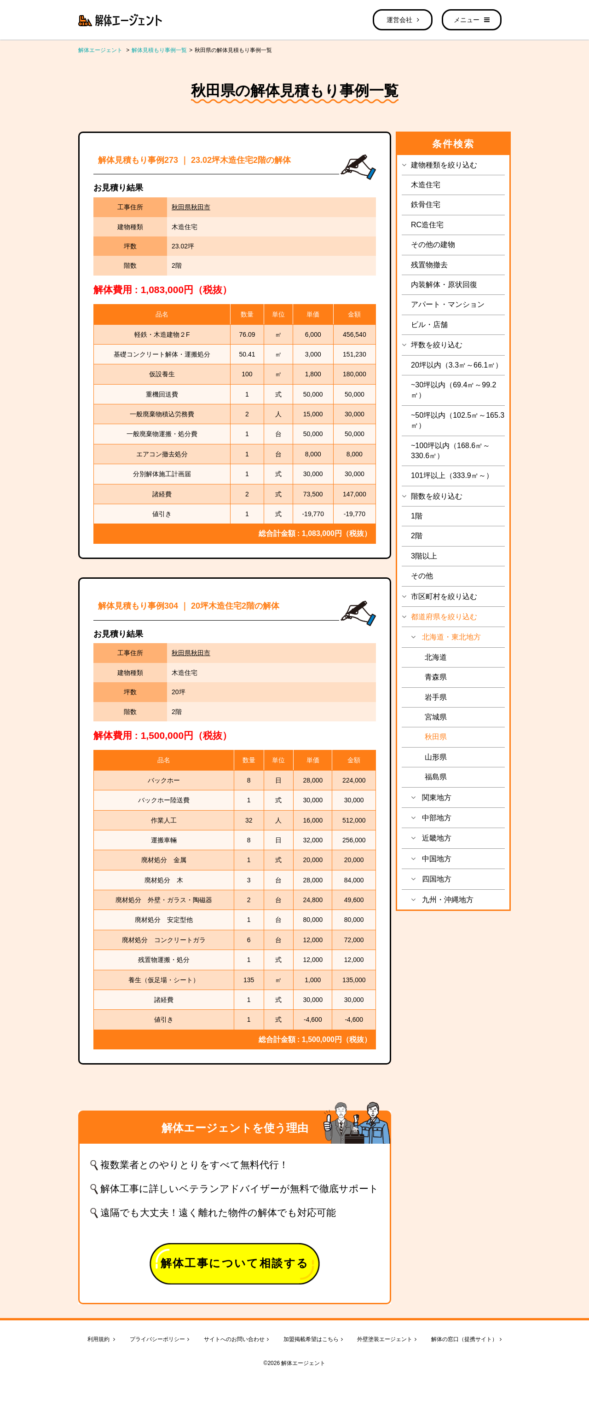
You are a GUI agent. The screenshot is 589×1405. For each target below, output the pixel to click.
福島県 (436, 777)
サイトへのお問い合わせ (236, 1339)
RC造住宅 (427, 225)
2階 (416, 536)
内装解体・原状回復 (444, 284)
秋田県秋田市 (191, 207)
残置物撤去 (429, 265)
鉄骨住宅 (425, 204)
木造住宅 (425, 185)
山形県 (436, 757)
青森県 (436, 677)
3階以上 (424, 556)
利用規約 (101, 1339)
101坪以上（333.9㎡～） (452, 475)
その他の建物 (433, 244)
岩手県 (436, 697)
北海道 (436, 657)
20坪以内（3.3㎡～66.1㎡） (456, 365)
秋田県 (436, 737)
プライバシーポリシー (159, 1339)
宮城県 (436, 717)
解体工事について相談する (235, 1263)
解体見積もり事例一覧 (159, 50)
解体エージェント (100, 50)
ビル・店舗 (429, 324)
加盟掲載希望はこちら (313, 1339)
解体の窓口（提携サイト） (466, 1339)
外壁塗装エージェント (386, 1339)
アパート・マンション (448, 304)
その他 (422, 576)
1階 (416, 516)
